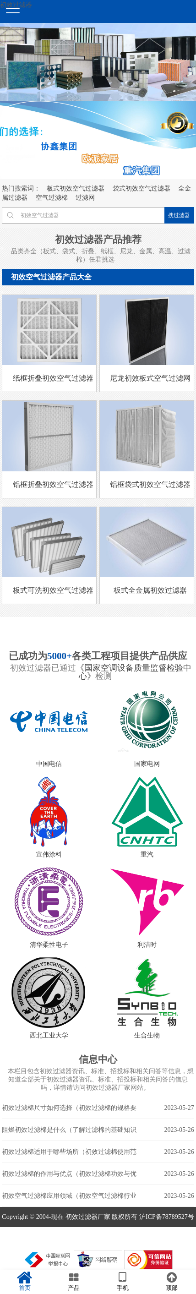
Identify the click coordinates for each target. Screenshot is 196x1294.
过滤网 (85, 197)
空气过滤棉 (52, 197)
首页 (24, 1281)
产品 (73, 1281)
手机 (122, 1281)
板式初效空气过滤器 (75, 188)
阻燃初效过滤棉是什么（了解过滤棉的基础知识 (98, 1130)
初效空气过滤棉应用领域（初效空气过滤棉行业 (98, 1196)
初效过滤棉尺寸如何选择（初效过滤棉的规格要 (98, 1108)
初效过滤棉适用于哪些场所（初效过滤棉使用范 (98, 1152)
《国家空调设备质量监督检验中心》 (133, 672)
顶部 (171, 1281)
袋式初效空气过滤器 (141, 188)
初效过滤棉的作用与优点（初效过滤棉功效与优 (98, 1174)
